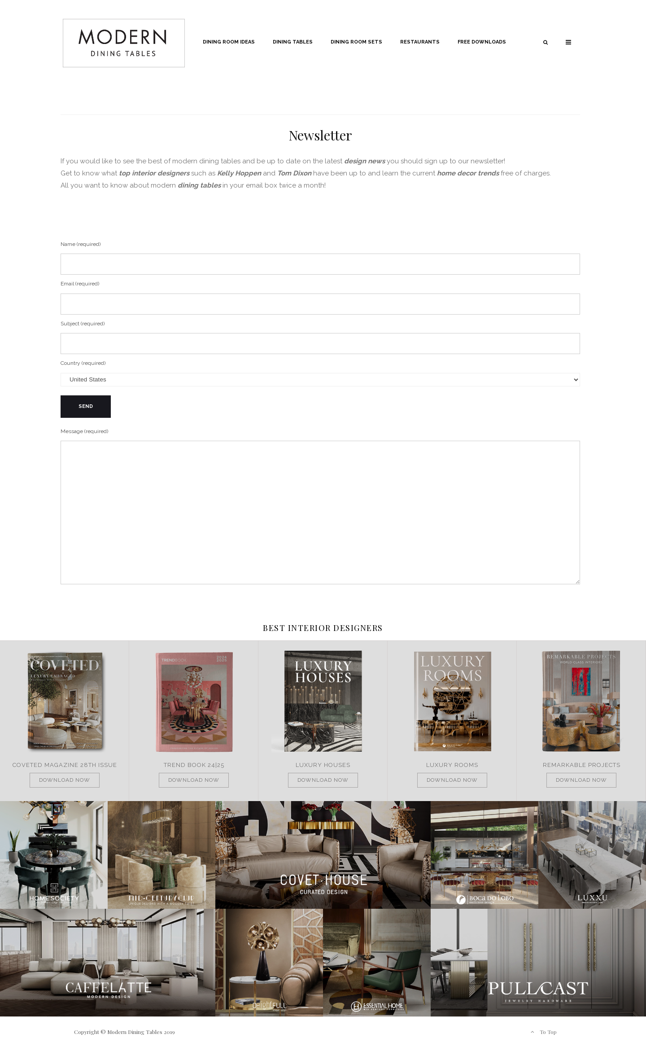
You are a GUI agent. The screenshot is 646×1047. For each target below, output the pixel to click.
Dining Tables (293, 42)
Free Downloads (482, 42)
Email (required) (320, 297)
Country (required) (320, 373)
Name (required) (320, 258)
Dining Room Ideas (229, 42)
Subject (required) (320, 337)
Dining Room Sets (356, 42)
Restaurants (420, 42)
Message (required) (320, 508)
